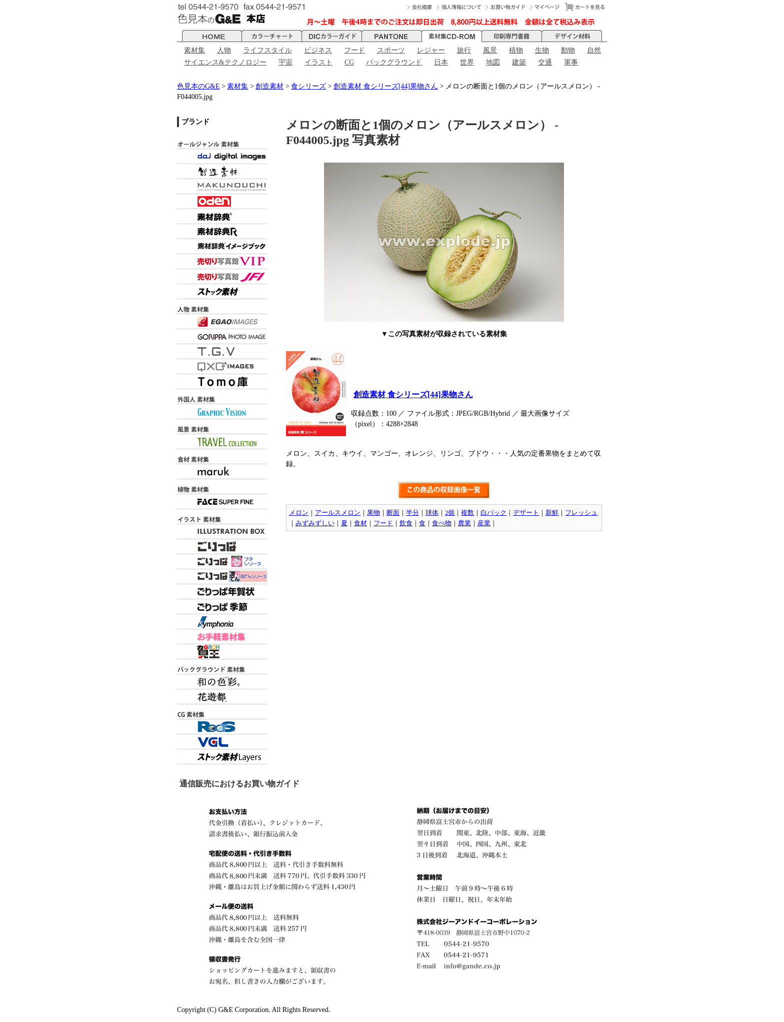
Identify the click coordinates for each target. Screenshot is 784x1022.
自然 (594, 50)
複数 (467, 512)
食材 (360, 523)
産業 (484, 523)
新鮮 (552, 512)
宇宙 (285, 62)
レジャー (431, 50)
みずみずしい (315, 523)
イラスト (318, 62)
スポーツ (391, 50)
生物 (542, 50)
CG (349, 62)
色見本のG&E (198, 86)
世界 (467, 62)
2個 (450, 512)
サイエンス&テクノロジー (225, 62)
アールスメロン (337, 512)
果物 (373, 512)
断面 (393, 512)
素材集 (194, 50)
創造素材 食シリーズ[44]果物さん (386, 86)
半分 (412, 512)
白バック (493, 512)
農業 (464, 523)
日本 (441, 62)
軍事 (571, 62)
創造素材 (270, 86)
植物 (516, 50)
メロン (298, 512)
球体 (432, 512)
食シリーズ (308, 86)
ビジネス (318, 50)
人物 (224, 50)
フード (354, 50)
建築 (519, 62)
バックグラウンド (394, 62)
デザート (526, 512)
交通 (545, 62)
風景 (490, 50)
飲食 (406, 523)
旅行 (464, 50)
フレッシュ (581, 512)
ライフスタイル (267, 50)
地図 (493, 62)
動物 (568, 50)
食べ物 (442, 523)
